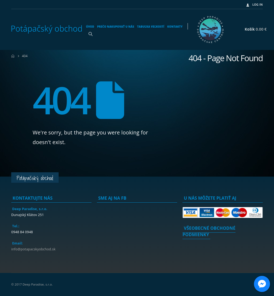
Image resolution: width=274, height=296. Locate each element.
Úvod (90, 26)
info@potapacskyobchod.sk (33, 249)
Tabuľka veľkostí (150, 26)
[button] (90, 34)
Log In (254, 4)
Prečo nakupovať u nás (115, 26)
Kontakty (174, 26)
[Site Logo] (46, 29)
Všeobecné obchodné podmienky (208, 231)
